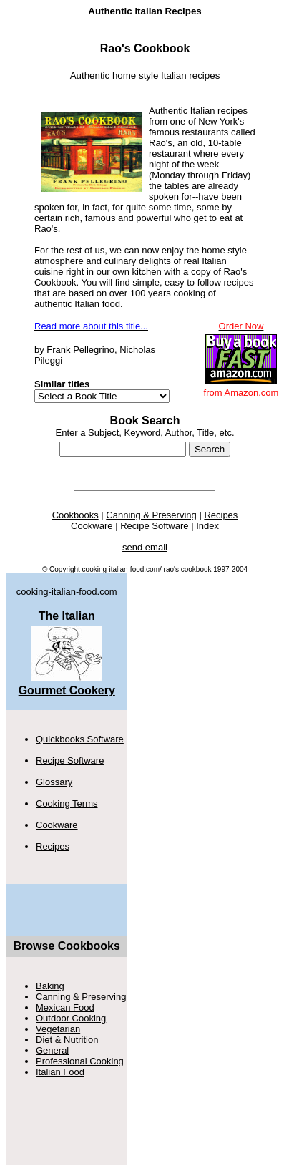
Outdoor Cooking (71, 1018)
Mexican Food (65, 1007)
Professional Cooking (80, 1061)
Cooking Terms (66, 803)
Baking (50, 986)
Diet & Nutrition (67, 1039)
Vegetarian (58, 1029)
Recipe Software (70, 760)
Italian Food (60, 1071)
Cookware (57, 825)
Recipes (52, 846)
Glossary (54, 782)
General (52, 1050)
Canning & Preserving (81, 996)
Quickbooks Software (80, 739)
